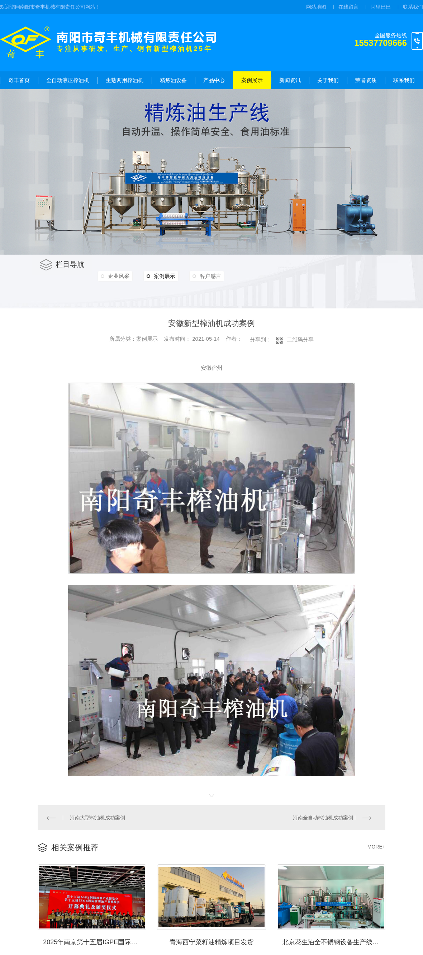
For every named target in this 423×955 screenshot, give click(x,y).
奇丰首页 (19, 80)
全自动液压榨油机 (67, 80)
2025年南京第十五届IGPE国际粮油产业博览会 (94, 940)
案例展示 (252, 80)
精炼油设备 (173, 80)
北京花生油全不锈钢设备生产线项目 (333, 940)
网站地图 (316, 7)
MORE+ (376, 846)
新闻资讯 (290, 80)
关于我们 (328, 80)
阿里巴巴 (381, 7)
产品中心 (214, 80)
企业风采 (119, 276)
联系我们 (413, 7)
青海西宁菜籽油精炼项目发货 (211, 940)
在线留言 (348, 7)
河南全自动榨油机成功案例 (323, 817)
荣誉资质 (366, 80)
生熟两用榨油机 (124, 80)
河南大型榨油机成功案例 (97, 817)
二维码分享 (300, 339)
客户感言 (216, 276)
